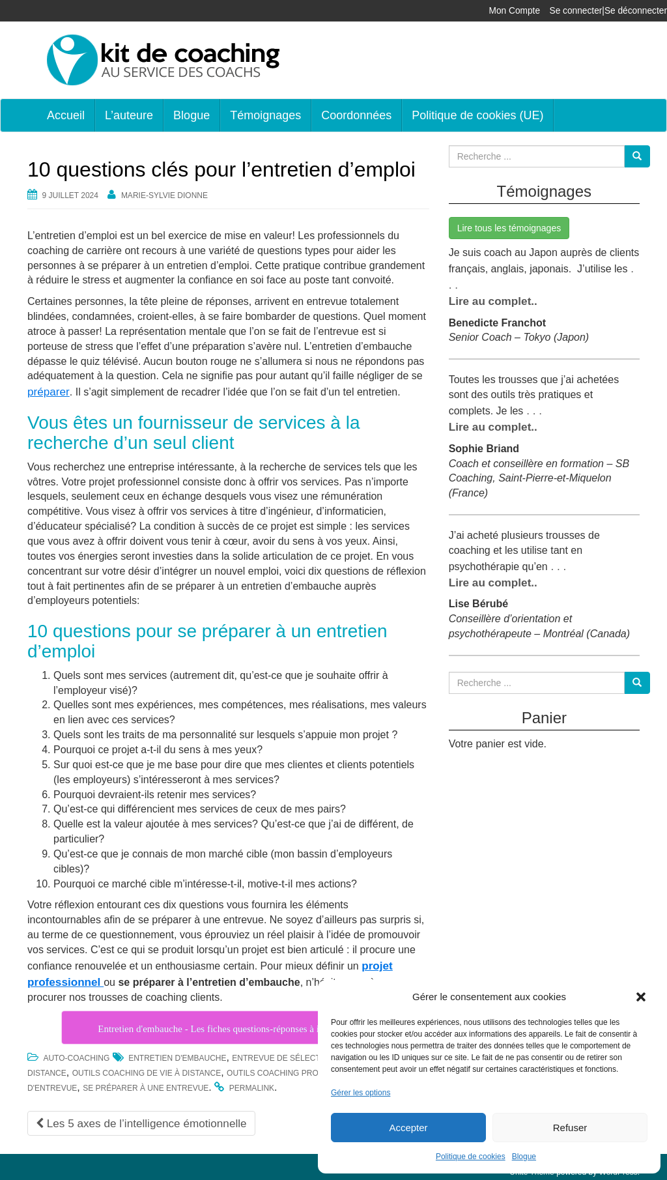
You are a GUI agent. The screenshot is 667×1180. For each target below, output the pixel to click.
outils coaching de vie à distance (146, 1069)
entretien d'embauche (177, 1054)
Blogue (524, 1156)
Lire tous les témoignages (509, 228)
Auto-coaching (76, 1054)
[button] (640, 996)
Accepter (408, 1127)
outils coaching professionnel (297, 1069)
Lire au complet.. (490, 297)
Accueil (66, 115)
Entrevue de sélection (283, 1054)
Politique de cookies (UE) (477, 115)
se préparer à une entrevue (145, 1084)
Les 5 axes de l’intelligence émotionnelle (134, 1118)
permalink (251, 1084)
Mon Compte (524, 11)
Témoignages (265, 115)
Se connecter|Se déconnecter (612, 11)
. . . (532, 405)
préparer (46, 390)
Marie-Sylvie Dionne (164, 195)
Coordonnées (356, 115)
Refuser (570, 1127)
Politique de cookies (470, 1156)
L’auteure (129, 115)
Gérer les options (360, 1092)
